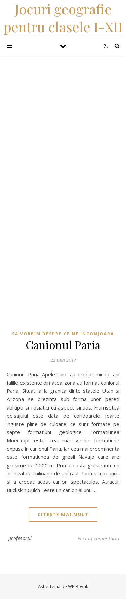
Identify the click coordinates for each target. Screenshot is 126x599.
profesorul (20, 538)
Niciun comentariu (98, 538)
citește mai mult (63, 514)
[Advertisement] (63, 118)
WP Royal (77, 586)
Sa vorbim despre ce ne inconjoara (63, 334)
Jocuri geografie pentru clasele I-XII (63, 18)
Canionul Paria (63, 344)
